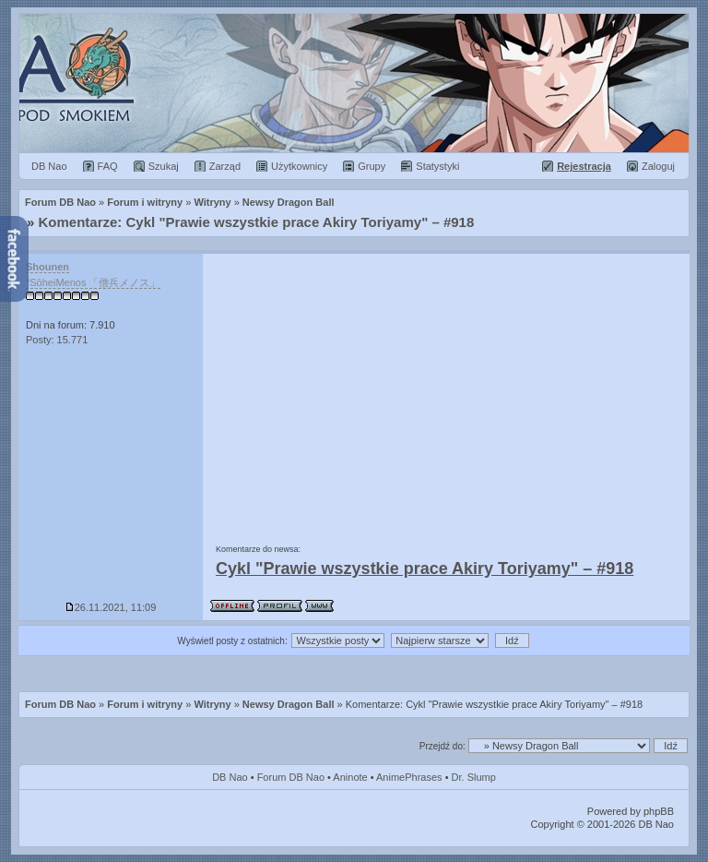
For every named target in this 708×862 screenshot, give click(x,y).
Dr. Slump (474, 777)
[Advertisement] (446, 392)
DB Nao (230, 777)
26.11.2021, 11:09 (111, 607)
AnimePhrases (409, 777)
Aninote (350, 777)
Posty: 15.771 (57, 339)
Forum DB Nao (60, 704)
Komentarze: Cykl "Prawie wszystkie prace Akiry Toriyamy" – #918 (257, 222)
